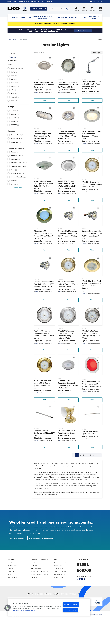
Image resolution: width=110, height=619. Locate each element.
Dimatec (15, 83)
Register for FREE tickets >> (83, 31)
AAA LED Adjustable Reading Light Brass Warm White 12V (66, 433)
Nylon (14, 181)
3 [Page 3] (83, 455)
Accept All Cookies (70, 605)
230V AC (15, 125)
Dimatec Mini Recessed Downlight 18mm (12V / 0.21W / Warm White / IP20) (68, 234)
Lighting (15, 39)
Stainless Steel (17, 156)
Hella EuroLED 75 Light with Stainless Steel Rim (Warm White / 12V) (91, 135)
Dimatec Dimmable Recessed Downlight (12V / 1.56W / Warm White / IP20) (67, 135)
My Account (76, 9)
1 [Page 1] (76, 455)
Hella (14, 72)
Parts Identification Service (70, 17)
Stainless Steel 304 (18, 166)
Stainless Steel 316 (19, 163)
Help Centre (35, 563)
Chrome (14, 184)
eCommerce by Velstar (96, 614)
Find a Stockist (12, 1)
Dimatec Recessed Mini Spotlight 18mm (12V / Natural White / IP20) (44, 284)
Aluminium (15, 159)
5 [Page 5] (90, 455)
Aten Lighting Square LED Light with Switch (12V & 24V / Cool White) (43, 185)
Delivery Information (60, 563)
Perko (14, 93)
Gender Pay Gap (59, 574)
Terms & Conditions (60, 571)
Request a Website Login (39, 574)
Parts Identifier (36, 569)
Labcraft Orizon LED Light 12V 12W (90, 432)
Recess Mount (17, 138)
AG (13, 90)
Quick (14, 79)
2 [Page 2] (80, 455)
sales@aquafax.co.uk (84, 576)
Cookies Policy (58, 569)
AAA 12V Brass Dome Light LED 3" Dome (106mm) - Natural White (43, 384)
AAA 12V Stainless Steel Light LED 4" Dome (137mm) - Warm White (44, 334)
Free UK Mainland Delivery (42, 17)
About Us (11, 563)
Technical (34, 577)
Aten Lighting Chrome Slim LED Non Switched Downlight (44, 84)
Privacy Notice (58, 566)
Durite (14, 101)
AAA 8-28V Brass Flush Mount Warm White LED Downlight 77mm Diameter (92, 284)
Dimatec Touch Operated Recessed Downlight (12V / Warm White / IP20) (68, 384)
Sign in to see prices (42, 90)
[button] (7, 608)
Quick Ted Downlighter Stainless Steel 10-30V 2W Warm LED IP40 (68, 84)
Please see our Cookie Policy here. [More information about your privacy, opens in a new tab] (24, 610)
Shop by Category (39, 9)
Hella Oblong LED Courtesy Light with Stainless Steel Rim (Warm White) (42, 135)
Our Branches (24, 1)
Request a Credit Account (39, 571)
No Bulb (14, 121)
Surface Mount (17, 135)
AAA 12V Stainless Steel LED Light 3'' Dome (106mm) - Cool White (91, 334)
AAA (14, 76)
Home (9, 39)
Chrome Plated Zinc (18, 177)
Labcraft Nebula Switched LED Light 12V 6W (44, 433)
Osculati (15, 97)
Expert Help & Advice (94, 17)
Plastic (14, 152)
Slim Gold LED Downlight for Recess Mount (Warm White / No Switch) (43, 234)
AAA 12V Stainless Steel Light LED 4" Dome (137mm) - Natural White (66, 334)
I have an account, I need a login (41, 538)
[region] (49, 607)
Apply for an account (18, 538)
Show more (18, 188)
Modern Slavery (59, 577)
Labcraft (15, 86)
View (44, 100)
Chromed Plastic (17, 173)
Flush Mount (16, 142)
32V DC (15, 118)
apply (36, 92)
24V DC (15, 114)
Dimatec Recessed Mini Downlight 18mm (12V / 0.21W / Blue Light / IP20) (92, 234)
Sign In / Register (97, 1)
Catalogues (11, 571)
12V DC (15, 111)
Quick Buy (84, 9)
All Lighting (12, 57)
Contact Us (34, 566)
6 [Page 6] (93, 455)
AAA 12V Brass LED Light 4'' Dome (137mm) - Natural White (68, 284)
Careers (10, 569)
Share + (100, 39)
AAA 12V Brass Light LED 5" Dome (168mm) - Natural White (92, 184)
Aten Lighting (17, 68)
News (10, 574)
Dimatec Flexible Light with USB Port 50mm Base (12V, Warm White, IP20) (91, 85)
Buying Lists (92, 9)
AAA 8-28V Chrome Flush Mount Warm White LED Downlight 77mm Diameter (67, 185)
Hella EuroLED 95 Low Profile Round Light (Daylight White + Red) (91, 383)
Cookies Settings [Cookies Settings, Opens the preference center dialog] (71, 610)
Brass (14, 170)
